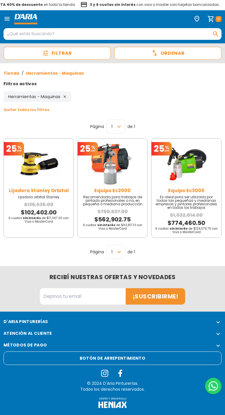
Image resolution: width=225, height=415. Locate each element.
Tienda (11, 73)
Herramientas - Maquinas (55, 73)
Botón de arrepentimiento (112, 358)
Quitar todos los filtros (26, 109)
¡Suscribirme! (155, 296)
